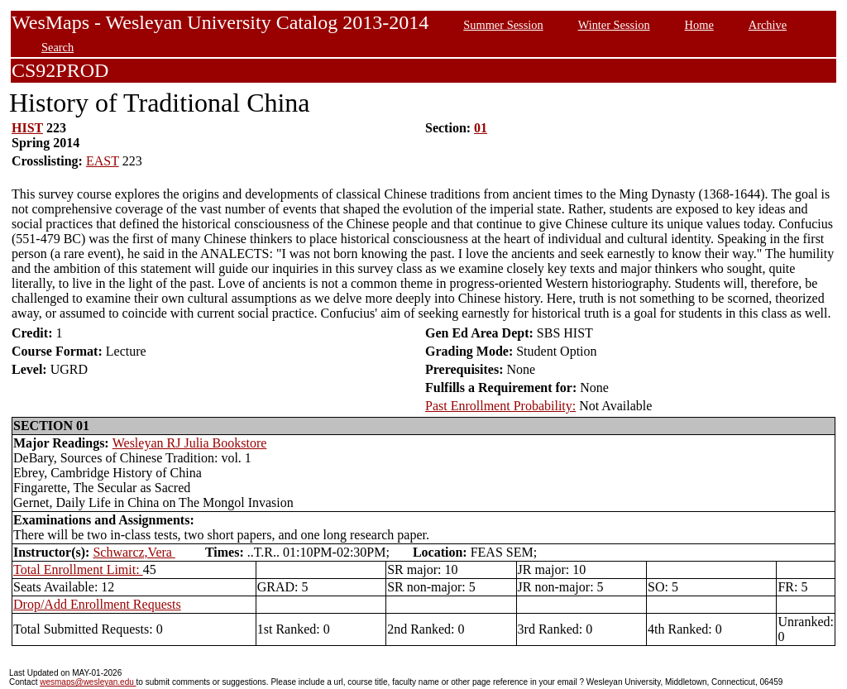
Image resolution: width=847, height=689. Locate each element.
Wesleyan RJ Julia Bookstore (189, 443)
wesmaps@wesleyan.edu (88, 682)
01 (480, 128)
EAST (102, 161)
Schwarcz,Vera (134, 552)
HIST (27, 128)
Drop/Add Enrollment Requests (97, 604)
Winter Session (614, 24)
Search (57, 47)
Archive (768, 24)
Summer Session (503, 24)
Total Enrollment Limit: (78, 569)
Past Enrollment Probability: (500, 406)
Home (699, 24)
